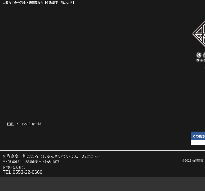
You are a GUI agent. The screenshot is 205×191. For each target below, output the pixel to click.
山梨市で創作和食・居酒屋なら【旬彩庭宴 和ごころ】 (39, 2)
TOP (10, 124)
